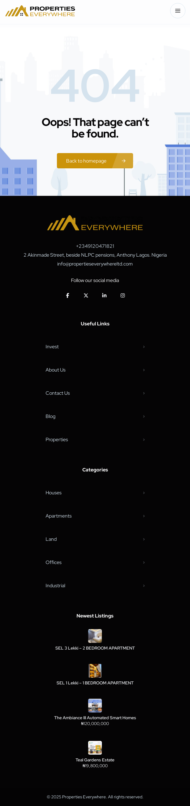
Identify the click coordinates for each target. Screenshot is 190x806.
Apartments (59, 516)
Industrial (55, 585)
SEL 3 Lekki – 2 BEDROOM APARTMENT (95, 648)
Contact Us (58, 393)
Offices (53, 562)
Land (51, 539)
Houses (53, 492)
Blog (50, 416)
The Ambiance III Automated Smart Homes (95, 718)
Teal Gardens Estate (95, 760)
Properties (57, 439)
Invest (52, 346)
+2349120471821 (95, 246)
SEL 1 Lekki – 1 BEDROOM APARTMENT (95, 683)
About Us (55, 370)
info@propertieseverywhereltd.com (95, 264)
